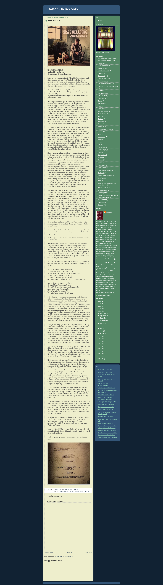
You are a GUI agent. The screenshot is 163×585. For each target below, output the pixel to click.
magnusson (109, 212)
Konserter (101, 126)
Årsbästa (100, 205)
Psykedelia (101, 157)
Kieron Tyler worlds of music (106, 395)
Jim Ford (100, 119)
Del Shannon (102, 81)
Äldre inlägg (88, 552)
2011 (100, 356)
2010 (100, 359)
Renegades (101, 165)
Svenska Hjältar (102, 190)
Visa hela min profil (104, 295)
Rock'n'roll (101, 173)
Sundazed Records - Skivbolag (107, 430)
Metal (99, 134)
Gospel (100, 101)
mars (101, 331)
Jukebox (100, 121)
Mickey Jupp (101, 137)
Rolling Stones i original (105, 175)
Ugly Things (101, 202)
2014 (100, 349)
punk (99, 162)
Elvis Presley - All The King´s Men (108, 86)
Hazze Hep (101, 103)
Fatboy (100, 90)
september (103, 315)
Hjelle (99, 106)
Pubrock (100, 160)
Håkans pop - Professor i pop (106, 388)
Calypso (100, 73)
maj (101, 326)
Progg (100, 152)
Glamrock (101, 98)
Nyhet (99, 142)
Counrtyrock (101, 76)
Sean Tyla (101, 178)
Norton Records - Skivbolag (106, 404)
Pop (99, 144)
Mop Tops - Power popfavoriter (107, 402)
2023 (100, 303)
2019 (100, 336)
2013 (100, 351)
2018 (100, 339)
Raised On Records (63, 9)
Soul (99, 180)
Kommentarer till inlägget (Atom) (64, 556)
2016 (100, 344)
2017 (100, 341)
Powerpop (101, 147)
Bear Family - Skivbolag (105, 372)
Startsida (69, 552)
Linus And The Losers (104, 129)
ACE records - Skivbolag (105, 369)
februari (102, 333)
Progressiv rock (102, 155)
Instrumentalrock (103, 111)
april (101, 328)
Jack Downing (102, 114)
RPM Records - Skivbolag (105, 416)
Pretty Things (102, 150)
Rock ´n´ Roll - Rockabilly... (106, 170)
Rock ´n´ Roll (102, 167)
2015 (100, 346)
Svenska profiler (102, 193)
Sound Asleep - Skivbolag (105, 423)
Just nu (100, 124)
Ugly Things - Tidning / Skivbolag (107, 437)
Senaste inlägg (48, 552)
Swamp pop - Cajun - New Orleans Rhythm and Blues (74, 491)
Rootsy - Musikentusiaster (105, 409)
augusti (102, 323)
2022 (100, 306)
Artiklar (100, 63)
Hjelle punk (101, 108)
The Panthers (102, 199)
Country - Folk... (102, 78)
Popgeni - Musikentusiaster (106, 407)
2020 (100, 311)
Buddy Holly (101, 68)
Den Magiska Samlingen (105, 83)
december (103, 313)
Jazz (99, 116)
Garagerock (101, 93)
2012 (100, 354)
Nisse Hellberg (104, 320)
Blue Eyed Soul (102, 65)
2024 (100, 301)
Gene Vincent (102, 95)
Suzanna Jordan (103, 187)
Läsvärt (100, 131)
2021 (100, 308)
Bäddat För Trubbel (103, 71)
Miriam (100, 139)
